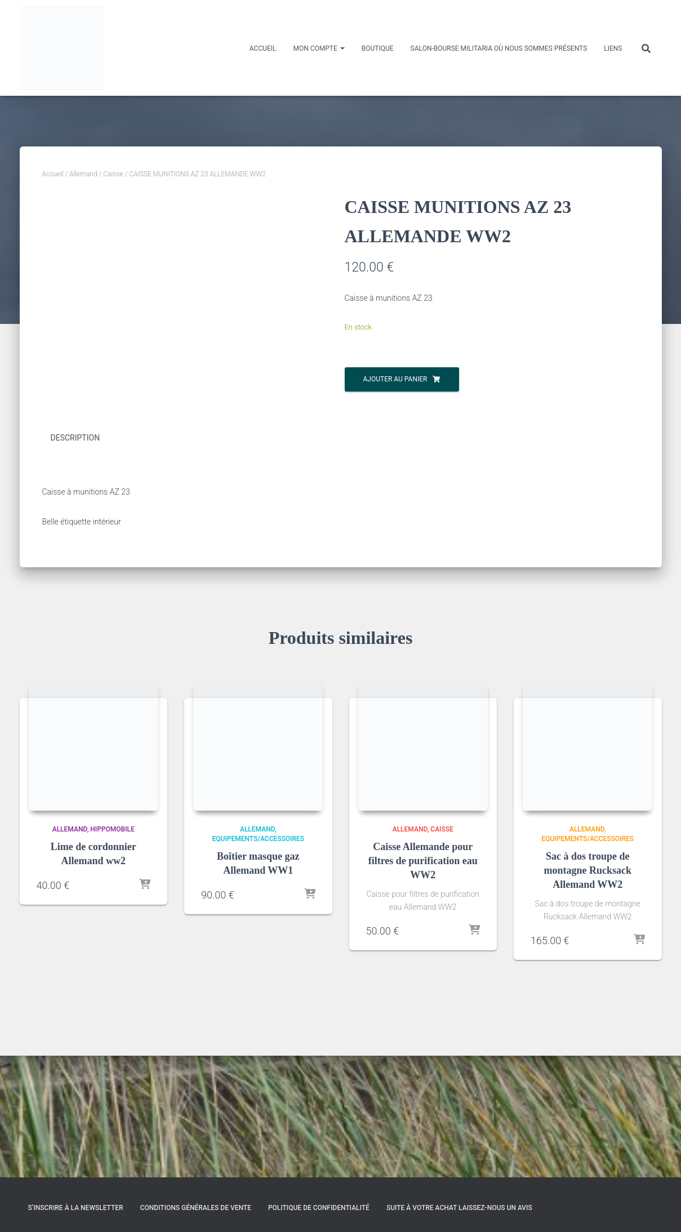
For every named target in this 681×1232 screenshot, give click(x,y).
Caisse (113, 174)
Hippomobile (112, 951)
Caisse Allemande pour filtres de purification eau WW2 (423, 982)
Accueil (263, 48)
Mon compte (318, 48)
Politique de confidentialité (319, 1208)
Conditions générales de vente (195, 1208)
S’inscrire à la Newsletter (75, 1208)
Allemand (83, 174)
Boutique (378, 48)
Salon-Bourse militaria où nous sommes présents (499, 48)
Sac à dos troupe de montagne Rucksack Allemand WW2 (587, 991)
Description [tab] (75, 559)
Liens (613, 48)
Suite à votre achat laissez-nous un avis (459, 1208)
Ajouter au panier (395, 379)
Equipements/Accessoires (258, 960)
